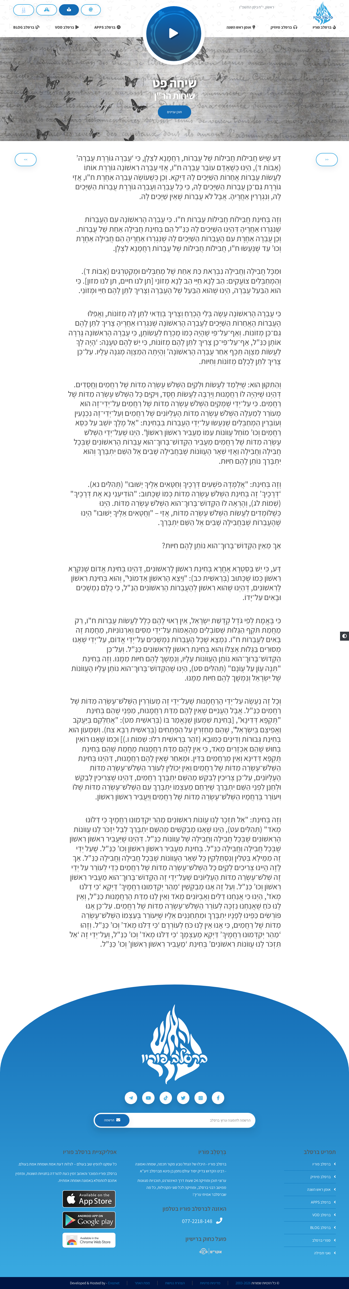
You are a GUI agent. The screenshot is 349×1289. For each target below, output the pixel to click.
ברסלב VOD (324, 1214)
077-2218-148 (197, 1220)
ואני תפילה (325, 1253)
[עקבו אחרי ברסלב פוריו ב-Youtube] (148, 1098)
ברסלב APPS (323, 1202)
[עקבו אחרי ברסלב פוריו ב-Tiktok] (166, 1098)
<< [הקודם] (327, 159)
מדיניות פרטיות (210, 1283)
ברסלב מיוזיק (323, 1176)
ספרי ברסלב (324, 1240)
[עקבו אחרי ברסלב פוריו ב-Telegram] (131, 1098)
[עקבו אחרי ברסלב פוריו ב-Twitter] (183, 1098)
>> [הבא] (25, 159)
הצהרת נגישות (175, 1283)
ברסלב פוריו (324, 1164)
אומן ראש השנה (321, 1189)
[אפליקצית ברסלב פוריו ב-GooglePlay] (89, 1220)
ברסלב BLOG (323, 1227)
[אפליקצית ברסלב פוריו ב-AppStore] (89, 1199)
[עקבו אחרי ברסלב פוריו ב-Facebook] (218, 1098)
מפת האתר (142, 1283)
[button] (344, 636)
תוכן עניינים (174, 112)
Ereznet (113, 1283)
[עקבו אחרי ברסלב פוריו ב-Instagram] (200, 1098)
